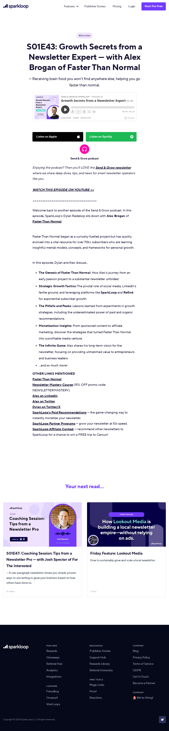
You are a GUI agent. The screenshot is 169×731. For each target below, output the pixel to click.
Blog (135, 651)
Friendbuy (52, 691)
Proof (93, 691)
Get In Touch (141, 677)
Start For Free (154, 6)
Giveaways (53, 657)
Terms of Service (143, 664)
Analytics (52, 670)
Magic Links (97, 685)
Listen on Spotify (101, 137)
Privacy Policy (141, 657)
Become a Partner (144, 683)
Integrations (53, 677)
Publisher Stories (94, 6)
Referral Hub (54, 664)
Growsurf (52, 698)
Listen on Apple (46, 137)
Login (131, 6)
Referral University (101, 670)
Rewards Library (100, 664)
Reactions (96, 698)
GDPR (137, 670)
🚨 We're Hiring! (143, 698)
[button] (70, 6)
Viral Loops (53, 704)
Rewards (51, 651)
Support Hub (98, 657)
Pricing (117, 6)
